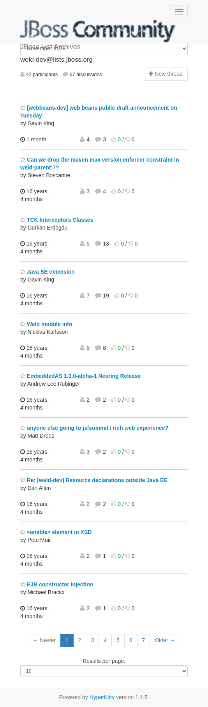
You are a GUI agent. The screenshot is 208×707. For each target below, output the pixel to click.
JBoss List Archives (98, 31)
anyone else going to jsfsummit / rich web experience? (94, 428)
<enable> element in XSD (56, 532)
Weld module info (46, 324)
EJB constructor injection (56, 584)
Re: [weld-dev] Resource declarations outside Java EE (93, 480)
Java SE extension (47, 272)
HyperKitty (102, 697)
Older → (165, 640)
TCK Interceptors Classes (56, 220)
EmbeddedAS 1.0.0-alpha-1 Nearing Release (80, 376)
